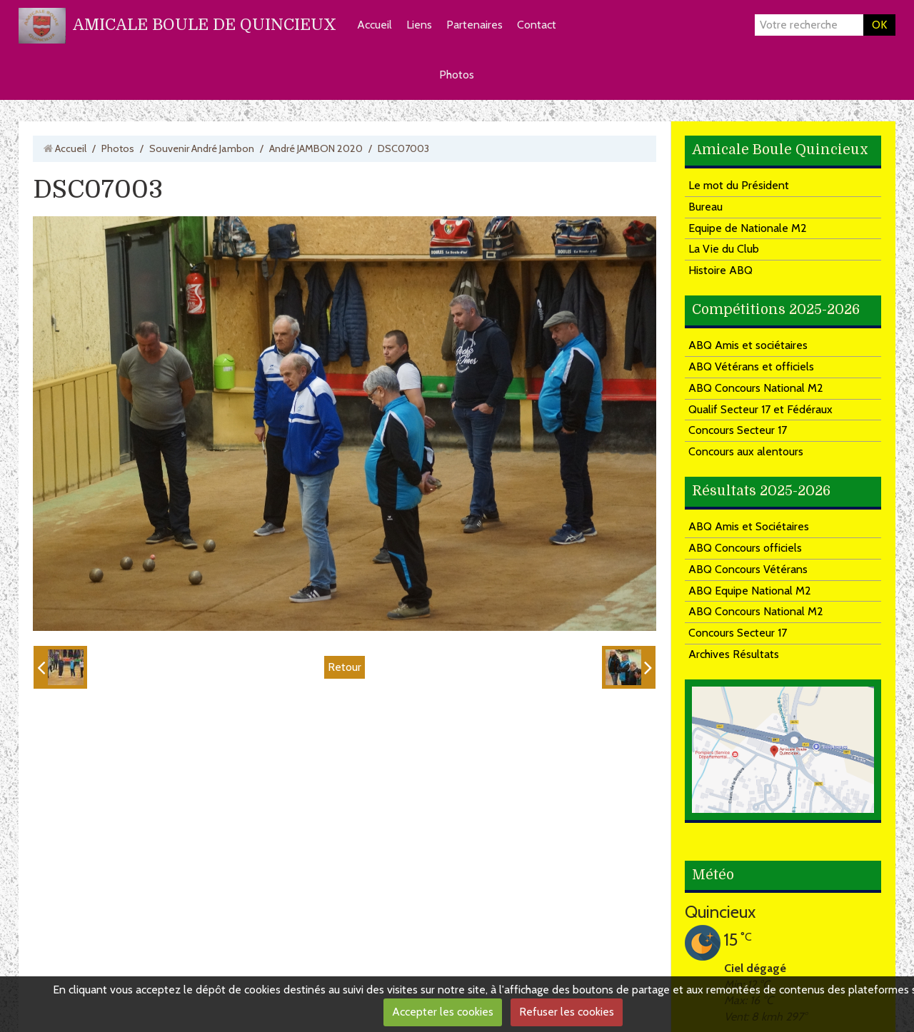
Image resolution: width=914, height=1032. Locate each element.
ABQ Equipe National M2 (749, 590)
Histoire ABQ (720, 270)
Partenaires (474, 24)
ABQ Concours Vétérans (748, 569)
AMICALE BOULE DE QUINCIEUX (204, 25)
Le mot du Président (738, 185)
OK (879, 24)
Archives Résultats (733, 654)
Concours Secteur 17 (737, 430)
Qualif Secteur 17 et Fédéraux (760, 409)
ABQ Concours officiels (745, 548)
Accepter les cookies (442, 1011)
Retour (344, 667)
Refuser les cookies (566, 1011)
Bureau (705, 206)
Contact (536, 24)
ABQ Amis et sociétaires (748, 345)
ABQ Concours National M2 (755, 388)
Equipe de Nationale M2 (747, 228)
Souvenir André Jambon (201, 148)
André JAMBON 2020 (316, 148)
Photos (456, 74)
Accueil (374, 24)
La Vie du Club (723, 249)
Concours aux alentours (745, 451)
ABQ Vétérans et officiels (751, 366)
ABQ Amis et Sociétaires (748, 526)
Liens (419, 24)
